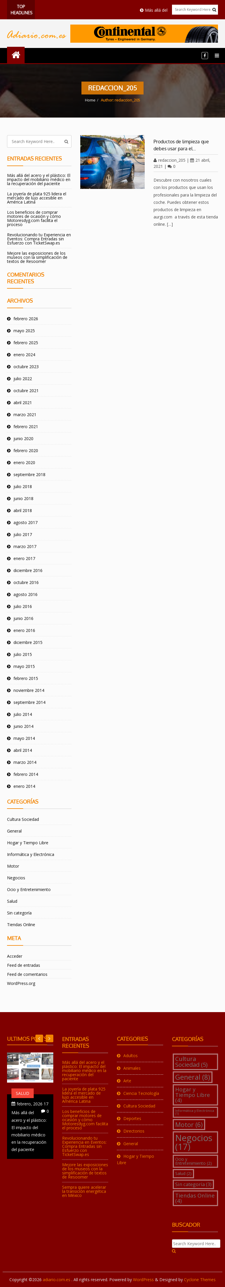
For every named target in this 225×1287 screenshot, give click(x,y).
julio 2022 (22, 378)
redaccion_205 (169, 160)
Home (90, 100)
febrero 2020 (25, 450)
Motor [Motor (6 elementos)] (189, 1124)
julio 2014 (22, 714)
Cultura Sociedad (23, 819)
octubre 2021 (26, 390)
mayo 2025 (24, 330)
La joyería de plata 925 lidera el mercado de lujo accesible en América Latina (36, 198)
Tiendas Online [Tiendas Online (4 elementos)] (195, 1198)
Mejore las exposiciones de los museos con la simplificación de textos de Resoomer (37, 257)
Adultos (130, 1055)
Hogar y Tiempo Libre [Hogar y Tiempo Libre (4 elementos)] (192, 1095)
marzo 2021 (24, 414)
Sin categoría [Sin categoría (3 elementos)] (193, 1184)
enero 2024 (24, 354)
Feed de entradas (23, 965)
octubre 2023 (26, 366)
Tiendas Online (21, 924)
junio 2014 (23, 726)
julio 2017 (22, 534)
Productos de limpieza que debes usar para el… (181, 145)
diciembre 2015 (27, 642)
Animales (132, 1068)
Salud (12, 901)
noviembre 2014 (28, 690)
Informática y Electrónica (30, 854)
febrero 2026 (25, 318)
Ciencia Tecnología (141, 1093)
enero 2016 (24, 630)
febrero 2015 (25, 678)
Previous (49, 1038)
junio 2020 (23, 438)
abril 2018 (22, 510)
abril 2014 (22, 750)
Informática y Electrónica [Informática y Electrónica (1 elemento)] (194, 1112)
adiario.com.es (57, 1279)
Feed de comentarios (27, 974)
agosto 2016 (25, 594)
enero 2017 (24, 558)
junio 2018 (23, 498)
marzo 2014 (24, 762)
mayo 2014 (24, 738)
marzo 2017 (24, 546)
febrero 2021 (25, 426)
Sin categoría (19, 913)
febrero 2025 (25, 342)
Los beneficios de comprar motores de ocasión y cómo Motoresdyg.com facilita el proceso (34, 218)
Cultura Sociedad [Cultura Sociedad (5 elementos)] (191, 1062)
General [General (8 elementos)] (192, 1077)
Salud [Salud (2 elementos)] (183, 1173)
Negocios (16, 878)
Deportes (132, 1118)
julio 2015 (22, 654)
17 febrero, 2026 (32, 1104)
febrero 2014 (25, 774)
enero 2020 (24, 462)
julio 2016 (22, 606)
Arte (127, 1080)
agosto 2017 (25, 522)
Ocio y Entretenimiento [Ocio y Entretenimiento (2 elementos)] (193, 1161)
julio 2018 (22, 486)
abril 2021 (22, 402)
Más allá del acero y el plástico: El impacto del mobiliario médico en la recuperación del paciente (38, 179)
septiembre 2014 (29, 702)
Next (39, 1038)
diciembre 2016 (27, 570)
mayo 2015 (24, 666)
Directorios (133, 1131)
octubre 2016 (26, 582)
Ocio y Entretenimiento (29, 889)
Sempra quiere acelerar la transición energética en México (84, 1191)
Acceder (14, 956)
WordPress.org (21, 983)
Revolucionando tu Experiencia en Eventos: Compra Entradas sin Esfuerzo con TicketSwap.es (39, 239)
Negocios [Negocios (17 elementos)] (193, 1142)
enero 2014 (24, 786)
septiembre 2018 (29, 474)
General (14, 831)
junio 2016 (23, 618)
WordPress (143, 1279)
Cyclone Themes (200, 1279)
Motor (13, 866)
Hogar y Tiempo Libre (27, 842)
